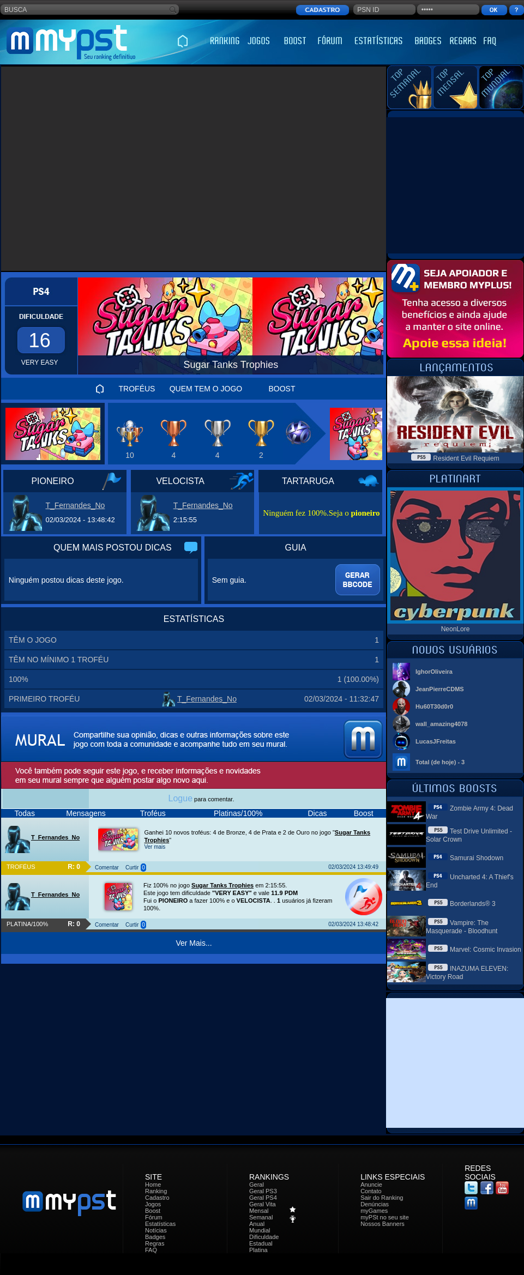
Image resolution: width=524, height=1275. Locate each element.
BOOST (281, 388)
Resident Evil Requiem (466, 458)
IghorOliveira (434, 671)
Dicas (317, 813)
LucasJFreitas (435, 741)
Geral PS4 (263, 1197)
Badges (155, 1237)
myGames (374, 1210)
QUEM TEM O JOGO (206, 388)
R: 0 (74, 867)
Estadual (261, 1243)
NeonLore (455, 629)
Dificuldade (264, 1237)
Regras (154, 1243)
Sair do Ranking (381, 1197)
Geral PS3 (263, 1191)
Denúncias (374, 1204)
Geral (256, 1184)
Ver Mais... (194, 943)
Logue (180, 798)
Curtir (131, 868)
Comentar (107, 868)
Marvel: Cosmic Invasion (485, 949)
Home (153, 1184)
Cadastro (157, 1197)
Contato (371, 1191)
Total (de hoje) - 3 (440, 762)
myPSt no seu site (384, 1217)
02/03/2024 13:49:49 (353, 867)
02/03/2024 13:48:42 (353, 924)
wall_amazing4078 (441, 724)
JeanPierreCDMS (439, 689)
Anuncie (371, 1184)
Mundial (259, 1230)
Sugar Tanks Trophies (222, 885)
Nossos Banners (382, 1223)
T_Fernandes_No (75, 505)
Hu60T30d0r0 (434, 706)
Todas (25, 813)
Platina (258, 1250)
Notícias (156, 1230)
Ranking (156, 1191)
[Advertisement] (102, 169)
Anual (256, 1223)
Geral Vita (262, 1204)
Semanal (261, 1217)
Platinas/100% (238, 813)
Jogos (153, 1204)
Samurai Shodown (476, 858)
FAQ (151, 1250)
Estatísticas (160, 1223)
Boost (364, 813)
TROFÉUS (137, 388)
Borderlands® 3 (473, 904)
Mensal (258, 1210)
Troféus (153, 813)
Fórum (153, 1217)
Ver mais (154, 847)
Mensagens (85, 813)
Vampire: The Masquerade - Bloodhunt (461, 927)
